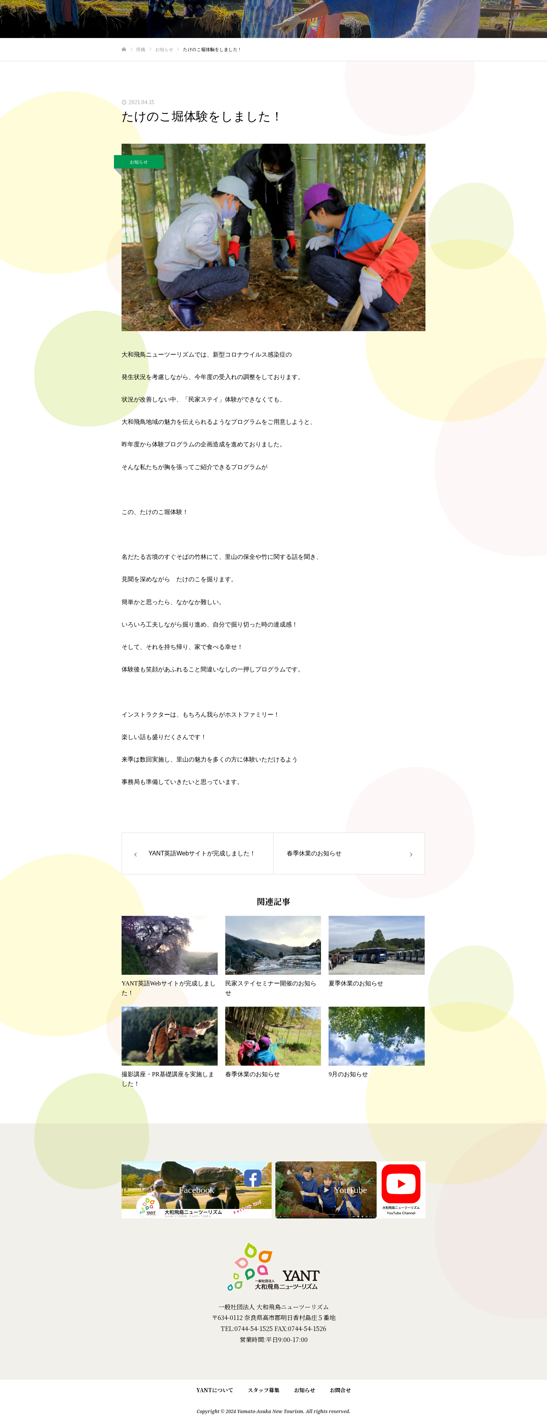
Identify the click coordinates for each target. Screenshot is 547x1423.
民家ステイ (347, 19)
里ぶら (382, 19)
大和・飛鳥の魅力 (425, 19)
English (522, 19)
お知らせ (139, 162)
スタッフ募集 (264, 1390)
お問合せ (340, 1390)
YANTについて (478, 19)
